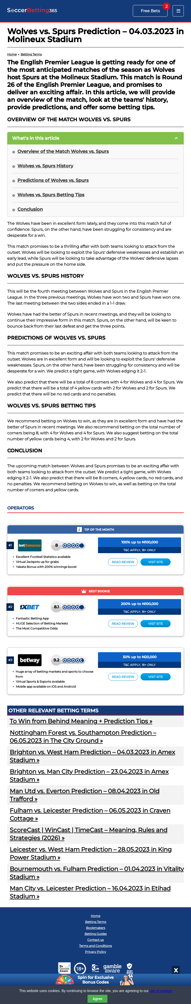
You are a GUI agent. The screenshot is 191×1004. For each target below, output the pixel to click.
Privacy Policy (95, 952)
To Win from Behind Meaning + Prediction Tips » (81, 721)
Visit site (155, 562)
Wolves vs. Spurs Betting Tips (50, 195)
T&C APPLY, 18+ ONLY (139, 550)
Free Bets (150, 10)
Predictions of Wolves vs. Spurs (53, 180)
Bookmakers (95, 928)
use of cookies (161, 991)
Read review (123, 562)
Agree (97, 999)
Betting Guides (96, 934)
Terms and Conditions (95, 946)
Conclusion (30, 209)
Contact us (95, 940)
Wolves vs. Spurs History (45, 166)
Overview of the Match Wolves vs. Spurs (63, 151)
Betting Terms (95, 922)
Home (95, 916)
